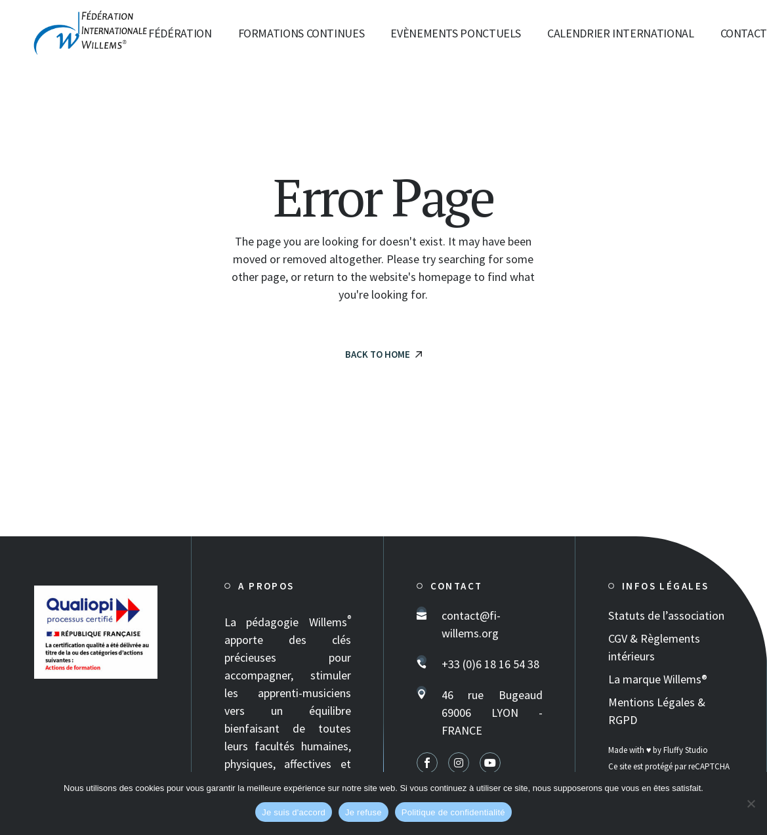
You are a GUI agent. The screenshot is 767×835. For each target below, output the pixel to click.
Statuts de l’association (666, 615)
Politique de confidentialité (453, 812)
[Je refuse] (750, 803)
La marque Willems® (657, 679)
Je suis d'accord (293, 812)
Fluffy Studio (685, 750)
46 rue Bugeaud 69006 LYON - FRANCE (492, 712)
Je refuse (363, 812)
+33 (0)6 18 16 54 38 (490, 664)
